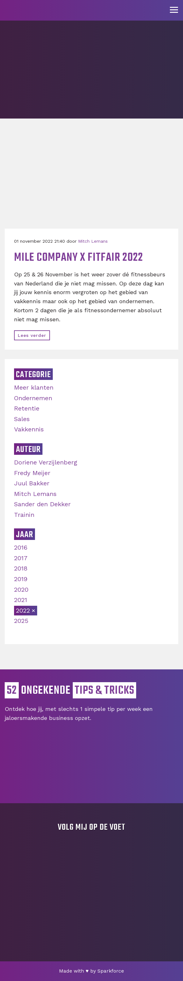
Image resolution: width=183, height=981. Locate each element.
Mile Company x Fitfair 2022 (78, 258)
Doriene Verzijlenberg (45, 462)
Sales (22, 419)
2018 (20, 568)
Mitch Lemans (93, 241)
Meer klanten (33, 387)
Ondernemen (33, 398)
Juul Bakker (31, 483)
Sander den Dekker (42, 504)
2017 (20, 558)
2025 (21, 620)
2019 (20, 579)
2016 (20, 547)
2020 (21, 589)
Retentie (26, 408)
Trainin (24, 514)
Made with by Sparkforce (91, 971)
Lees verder (32, 335)
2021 (20, 600)
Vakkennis (29, 429)
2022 (23, 610)
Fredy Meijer (32, 473)
